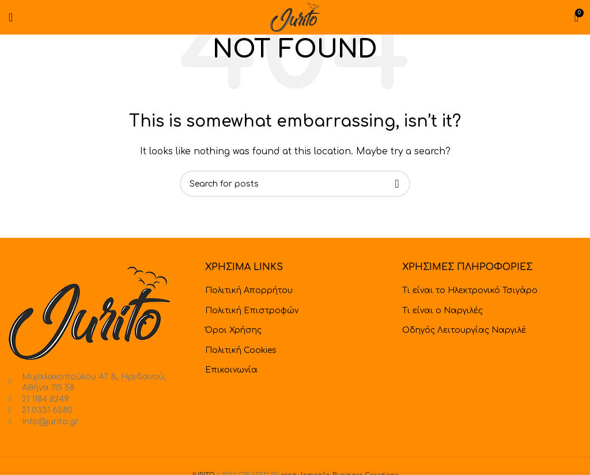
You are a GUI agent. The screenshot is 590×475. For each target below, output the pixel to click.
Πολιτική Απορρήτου (249, 290)
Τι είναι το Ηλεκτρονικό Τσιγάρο (470, 290)
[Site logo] (295, 17)
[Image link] (89, 313)
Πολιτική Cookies (241, 350)
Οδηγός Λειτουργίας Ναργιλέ (464, 330)
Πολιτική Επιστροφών (251, 310)
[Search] (295, 183)
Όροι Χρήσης (233, 330)
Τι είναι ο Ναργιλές (442, 310)
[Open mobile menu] (10, 17)
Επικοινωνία (231, 370)
